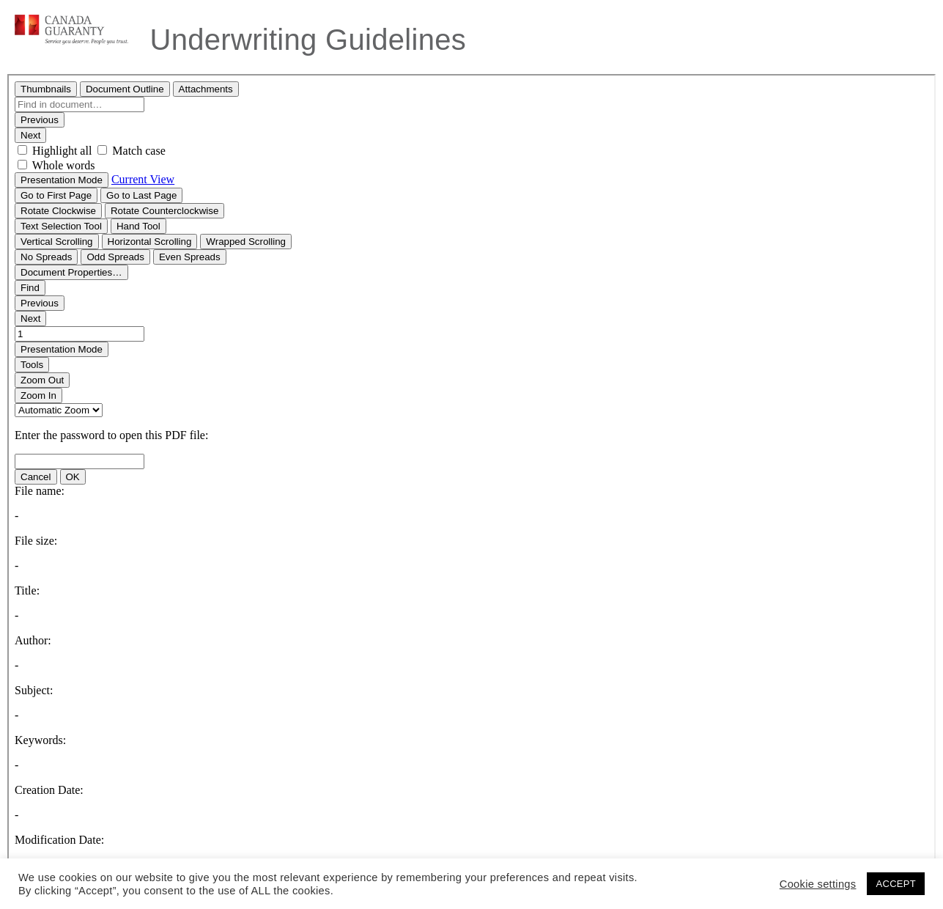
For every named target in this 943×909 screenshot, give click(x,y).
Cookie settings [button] (818, 884)
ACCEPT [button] (896, 883)
